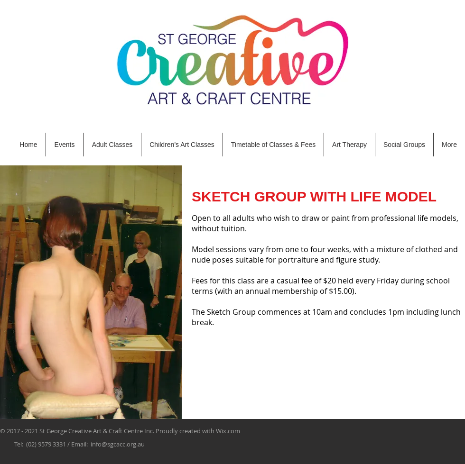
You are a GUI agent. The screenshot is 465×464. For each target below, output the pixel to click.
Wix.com (228, 431)
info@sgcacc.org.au (118, 444)
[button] (112, 144)
